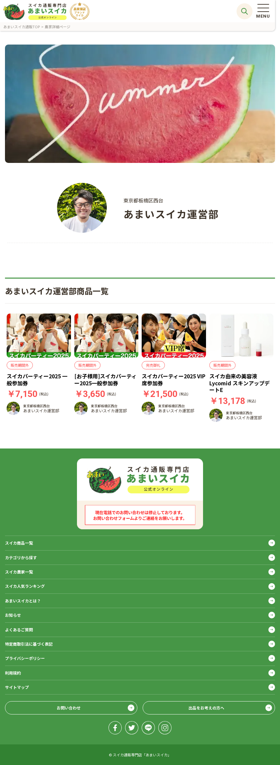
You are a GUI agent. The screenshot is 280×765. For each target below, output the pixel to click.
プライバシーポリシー (25, 658)
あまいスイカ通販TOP (21, 26)
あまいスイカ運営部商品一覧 (56, 291)
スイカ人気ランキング (25, 586)
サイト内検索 (244, 11)
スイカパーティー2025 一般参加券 (37, 379)
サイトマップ (17, 687)
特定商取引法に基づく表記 (29, 644)
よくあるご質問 (19, 629)
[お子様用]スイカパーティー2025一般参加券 (105, 379)
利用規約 (13, 673)
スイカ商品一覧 (19, 543)
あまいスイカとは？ (23, 600)
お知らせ (13, 615)
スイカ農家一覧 (19, 571)
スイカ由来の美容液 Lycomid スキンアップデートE (239, 383)
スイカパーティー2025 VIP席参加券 (173, 379)
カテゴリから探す (21, 557)
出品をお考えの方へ (206, 707)
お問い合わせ (69, 707)
